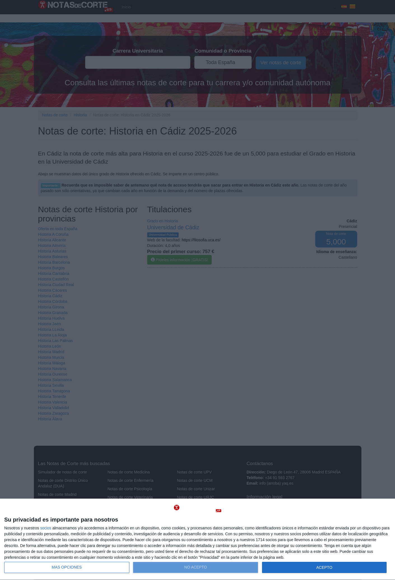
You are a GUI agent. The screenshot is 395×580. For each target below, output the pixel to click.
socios (45, 528)
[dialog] (197, 539)
